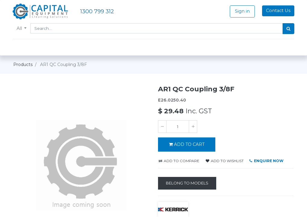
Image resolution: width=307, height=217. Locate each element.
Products (23, 64)
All (20, 28)
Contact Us (277, 10)
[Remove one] (162, 127)
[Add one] (193, 127)
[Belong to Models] (187, 183)
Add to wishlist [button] (225, 161)
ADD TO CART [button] (186, 144)
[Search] (288, 28)
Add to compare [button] (179, 161)
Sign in (241, 11)
